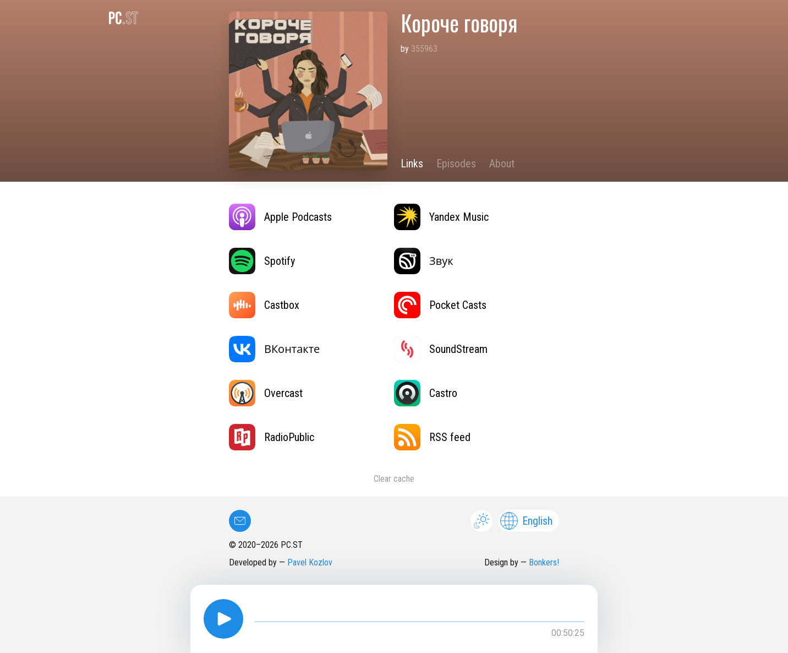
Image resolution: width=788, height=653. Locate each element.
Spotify (262, 261)
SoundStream (441, 349)
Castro (425, 393)
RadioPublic (271, 437)
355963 (424, 48)
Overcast (266, 393)
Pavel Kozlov (309, 562)
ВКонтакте (274, 349)
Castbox (264, 305)
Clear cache (394, 479)
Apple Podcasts (280, 217)
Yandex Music (441, 217)
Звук (423, 261)
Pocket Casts (440, 305)
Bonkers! (544, 562)
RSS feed (432, 437)
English (526, 521)
